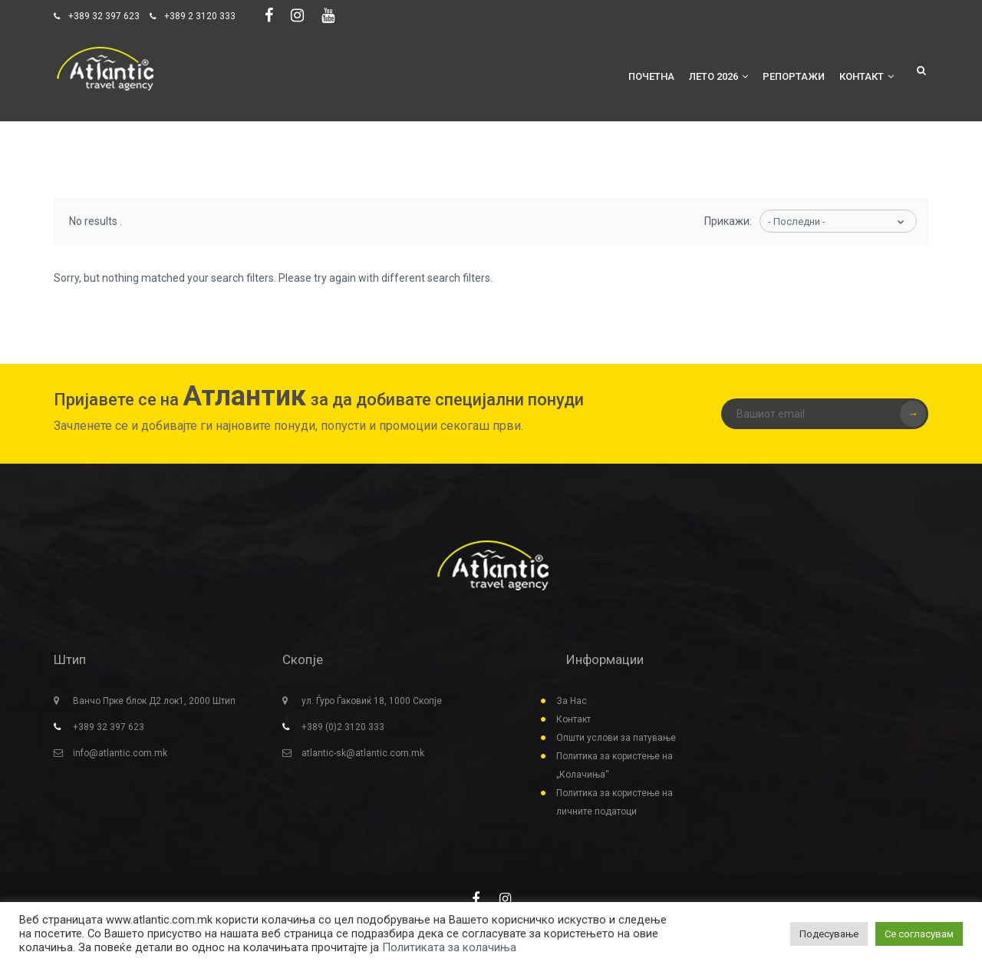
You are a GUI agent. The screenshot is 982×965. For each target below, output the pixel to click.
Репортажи (794, 76)
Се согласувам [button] (919, 934)
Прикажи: (728, 221)
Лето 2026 (718, 76)
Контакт (866, 76)
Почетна (651, 76)
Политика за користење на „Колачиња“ (614, 765)
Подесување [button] (828, 934)
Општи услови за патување (616, 737)
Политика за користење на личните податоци (614, 802)
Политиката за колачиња (449, 947)
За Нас (571, 701)
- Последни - (796, 221)
